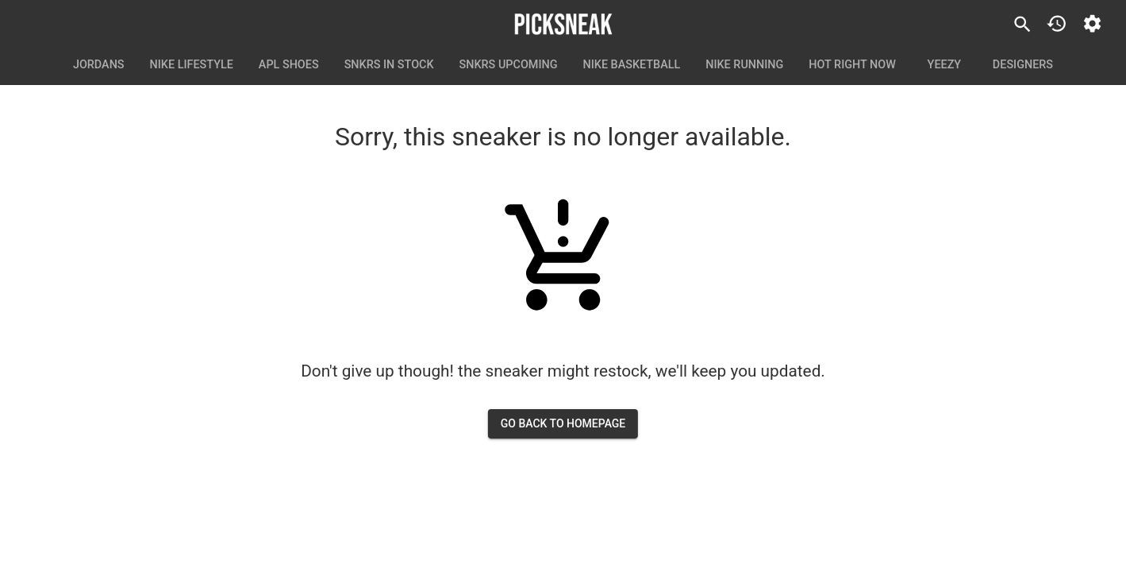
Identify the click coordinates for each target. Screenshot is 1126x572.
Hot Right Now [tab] (852, 65)
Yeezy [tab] (944, 65)
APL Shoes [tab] (289, 65)
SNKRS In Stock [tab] (389, 65)
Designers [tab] (1023, 65)
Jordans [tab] (98, 65)
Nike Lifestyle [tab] (191, 65)
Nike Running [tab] (744, 65)
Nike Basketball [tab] (632, 65)
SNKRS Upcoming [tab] (509, 65)
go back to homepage (563, 424)
